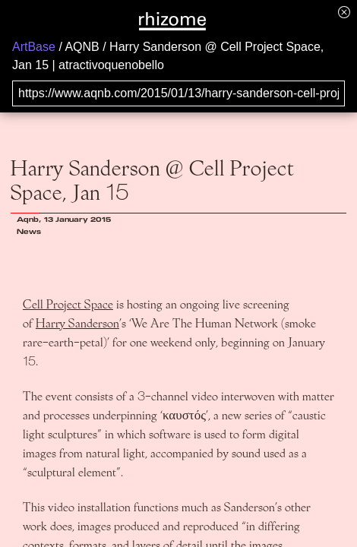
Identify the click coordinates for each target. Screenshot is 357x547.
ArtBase (33, 46)
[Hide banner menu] (344, 12)
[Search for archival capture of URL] (178, 93)
